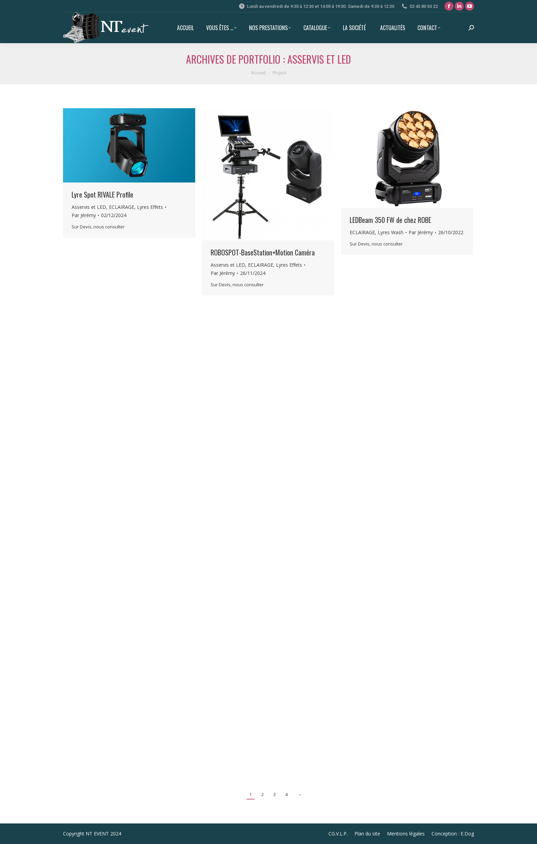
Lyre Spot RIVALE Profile (102, 194)
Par (84, 215)
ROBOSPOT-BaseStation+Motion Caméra (263, 252)
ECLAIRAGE (121, 207)
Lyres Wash (390, 232)
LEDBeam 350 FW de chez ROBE (390, 220)
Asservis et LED (89, 207)
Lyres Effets (150, 207)
